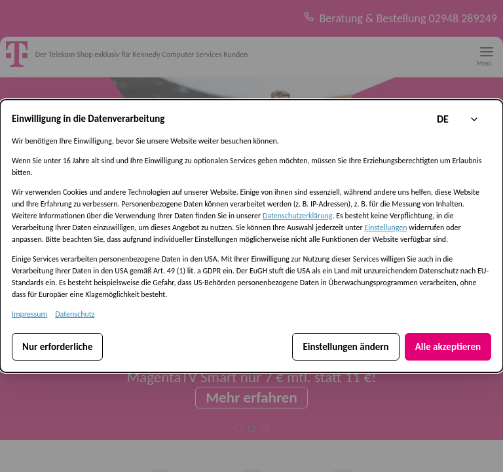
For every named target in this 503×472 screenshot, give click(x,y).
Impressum (29, 314)
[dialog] (251, 236)
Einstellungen (385, 227)
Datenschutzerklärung (298, 215)
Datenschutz (74, 314)
